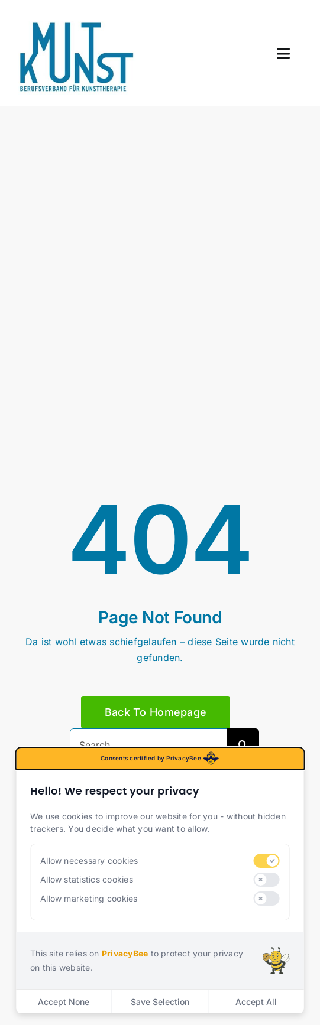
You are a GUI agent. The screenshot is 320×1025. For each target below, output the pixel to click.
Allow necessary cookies (89, 860)
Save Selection (160, 1002)
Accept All (256, 1002)
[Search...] (148, 744)
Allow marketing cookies (89, 898)
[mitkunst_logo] (77, 25)
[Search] (243, 744)
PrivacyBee (125, 953)
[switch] (266, 861)
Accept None (63, 1002)
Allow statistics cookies (86, 879)
